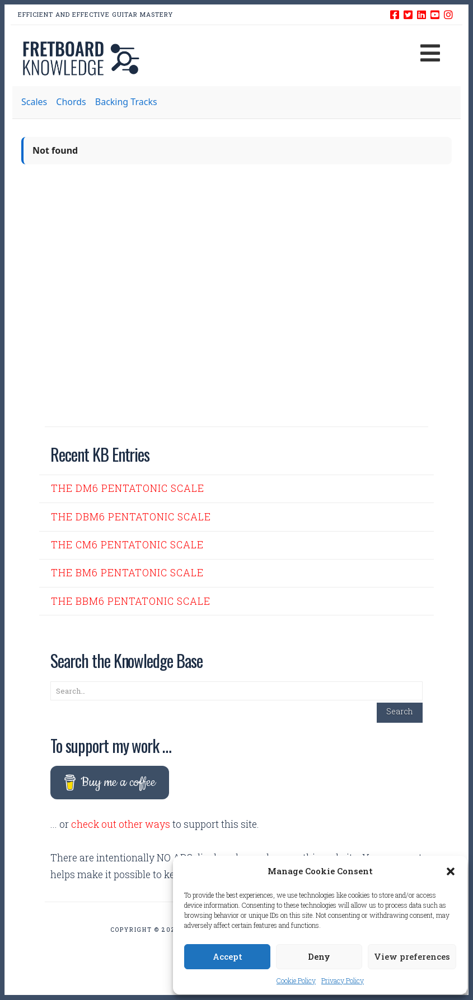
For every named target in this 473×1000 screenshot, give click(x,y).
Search (399, 711)
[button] (450, 871)
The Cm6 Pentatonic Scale (127, 544)
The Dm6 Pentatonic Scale (127, 488)
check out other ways (120, 824)
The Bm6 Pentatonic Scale (127, 572)
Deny (319, 956)
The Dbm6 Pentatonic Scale (131, 516)
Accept (227, 956)
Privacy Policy (342, 980)
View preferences (412, 956)
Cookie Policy (296, 980)
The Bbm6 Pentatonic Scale (130, 601)
